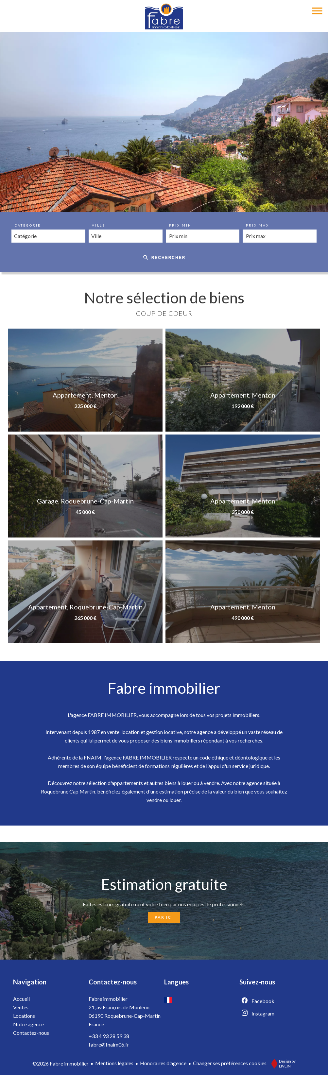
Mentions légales (114, 1063)
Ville (98, 225)
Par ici (164, 917)
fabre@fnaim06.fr (109, 1044)
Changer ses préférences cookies (230, 1063)
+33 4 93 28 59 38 (109, 1036)
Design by (282, 1063)
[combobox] (48, 236)
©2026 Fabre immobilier (60, 1063)
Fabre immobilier (108, 999)
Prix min (180, 225)
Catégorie (28, 225)
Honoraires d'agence (163, 1063)
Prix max (257, 225)
